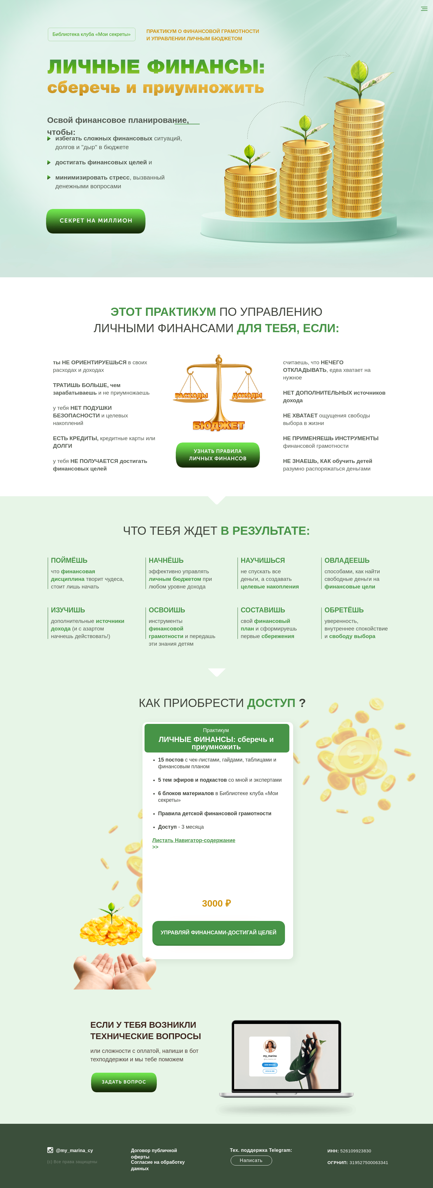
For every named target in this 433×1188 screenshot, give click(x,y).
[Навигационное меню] (424, 9)
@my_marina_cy (74, 1150)
